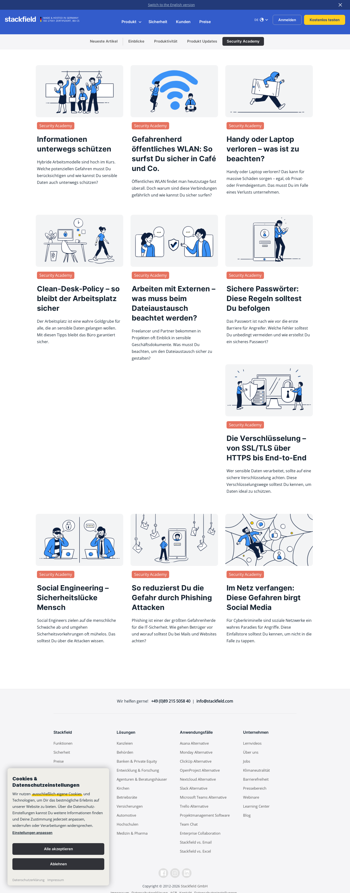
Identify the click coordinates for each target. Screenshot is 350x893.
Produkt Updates (202, 41)
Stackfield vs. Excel (195, 851)
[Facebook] (163, 873)
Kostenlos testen (325, 20)
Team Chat (189, 824)
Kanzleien (125, 743)
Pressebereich (254, 788)
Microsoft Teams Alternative (203, 797)
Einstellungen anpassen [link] (32, 832)
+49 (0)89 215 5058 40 (170, 701)
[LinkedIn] (187, 873)
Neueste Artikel (104, 41)
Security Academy (243, 41)
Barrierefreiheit (256, 779)
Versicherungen (130, 806)
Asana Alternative (194, 743)
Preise (205, 21)
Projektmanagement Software (205, 815)
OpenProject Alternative (200, 770)
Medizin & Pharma (132, 833)
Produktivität (165, 41)
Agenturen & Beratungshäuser (142, 779)
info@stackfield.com (214, 701)
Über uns (250, 752)
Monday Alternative (196, 752)
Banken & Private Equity (137, 761)
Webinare (251, 797)
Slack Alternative (193, 788)
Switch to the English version (171, 4)
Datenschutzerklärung (28, 880)
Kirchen (123, 788)
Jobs (246, 761)
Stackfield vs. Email (196, 842)
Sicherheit (158, 21)
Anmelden (287, 20)
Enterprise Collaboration (200, 833)
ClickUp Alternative (195, 761)
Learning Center (256, 806)
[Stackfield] (23, 19)
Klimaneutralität (256, 770)
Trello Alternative (194, 806)
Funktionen (62, 743)
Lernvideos (252, 743)
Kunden (183, 21)
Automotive (126, 815)
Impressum (55, 880)
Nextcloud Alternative (198, 779)
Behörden (125, 752)
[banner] (58, 827)
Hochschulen (127, 824)
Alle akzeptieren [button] (58, 849)
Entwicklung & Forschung (138, 770)
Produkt (132, 21)
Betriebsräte (127, 797)
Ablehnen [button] (58, 864)
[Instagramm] (175, 873)
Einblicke (136, 41)
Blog (247, 815)
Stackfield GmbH (194, 886)
